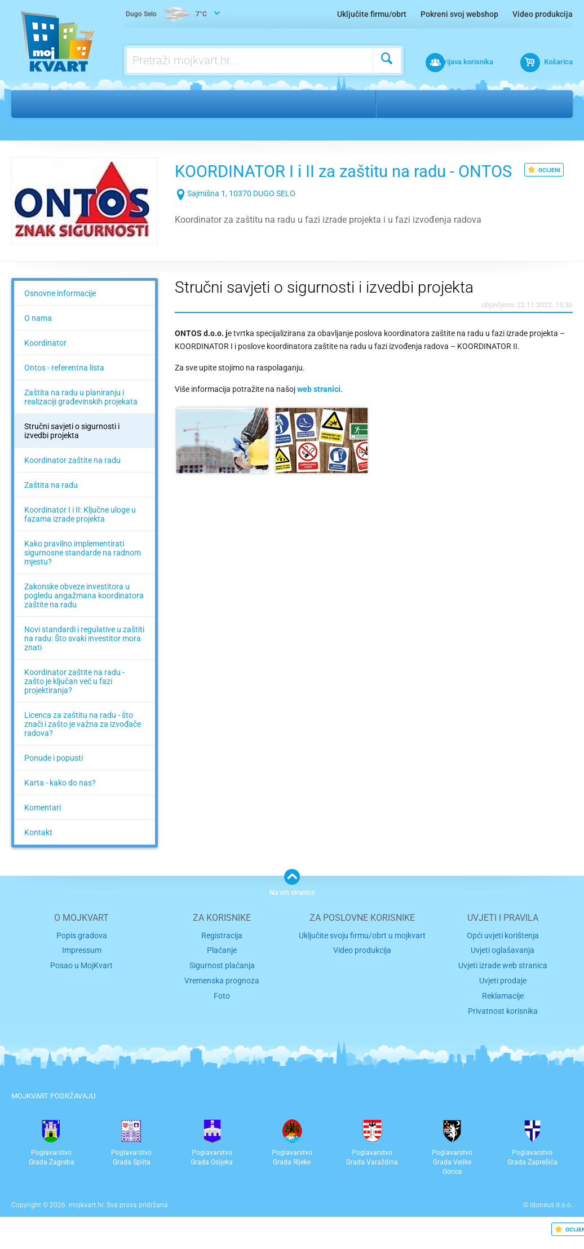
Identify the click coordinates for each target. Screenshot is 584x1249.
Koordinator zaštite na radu (72, 477)
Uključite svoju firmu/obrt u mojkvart (362, 952)
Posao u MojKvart (81, 981)
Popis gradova (81, 952)
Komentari (42, 824)
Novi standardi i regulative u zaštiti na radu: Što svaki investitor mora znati (84, 655)
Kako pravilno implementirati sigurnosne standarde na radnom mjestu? (82, 570)
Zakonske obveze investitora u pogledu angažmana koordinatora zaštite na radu (84, 612)
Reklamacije (503, 1009)
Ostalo (66, 103)
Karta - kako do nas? (60, 800)
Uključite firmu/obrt (371, 14)
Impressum (81, 967)
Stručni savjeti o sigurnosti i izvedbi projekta (72, 448)
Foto (222, 1009)
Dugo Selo (409, 103)
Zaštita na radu (51, 502)
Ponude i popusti (53, 775)
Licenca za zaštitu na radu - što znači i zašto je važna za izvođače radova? (82, 741)
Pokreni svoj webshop (459, 14)
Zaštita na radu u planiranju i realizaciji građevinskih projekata (81, 414)
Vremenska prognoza (222, 995)
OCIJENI (544, 169)
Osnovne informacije (60, 310)
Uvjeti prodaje (502, 995)
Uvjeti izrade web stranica (502, 981)
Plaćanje (222, 967)
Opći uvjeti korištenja (503, 952)
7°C (167, 14)
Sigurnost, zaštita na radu (152, 103)
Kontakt (38, 849)
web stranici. (320, 406)
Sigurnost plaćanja (221, 981)
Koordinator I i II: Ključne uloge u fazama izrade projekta (80, 532)
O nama (38, 335)
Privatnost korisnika (502, 1023)
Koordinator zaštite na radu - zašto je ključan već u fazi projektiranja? (74, 698)
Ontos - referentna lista (64, 385)
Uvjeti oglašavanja (503, 967)
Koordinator (45, 360)
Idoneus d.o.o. (551, 1218)
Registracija (222, 952)
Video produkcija (542, 14)
